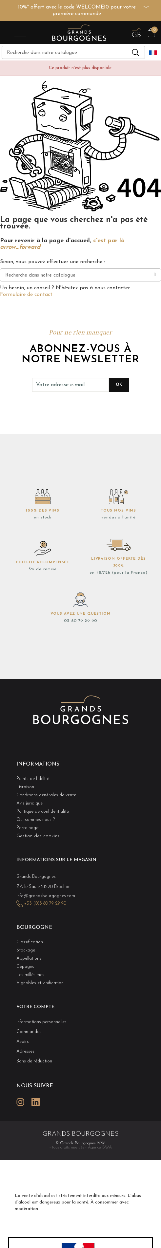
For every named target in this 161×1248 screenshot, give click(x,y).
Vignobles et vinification (40, 983)
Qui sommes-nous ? (35, 819)
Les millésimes (30, 974)
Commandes (28, 1031)
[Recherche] (73, 52)
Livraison (25, 787)
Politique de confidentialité (42, 811)
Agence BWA (100, 1147)
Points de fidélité (32, 778)
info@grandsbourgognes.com (45, 896)
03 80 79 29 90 (80, 621)
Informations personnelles (41, 1022)
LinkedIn (35, 1102)
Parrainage (27, 827)
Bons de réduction (34, 1061)
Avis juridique (29, 803)
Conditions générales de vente (46, 795)
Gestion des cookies (37, 836)
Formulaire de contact (26, 294)
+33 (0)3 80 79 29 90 (45, 903)
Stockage (25, 950)
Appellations (28, 958)
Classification (29, 942)
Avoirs (22, 1041)
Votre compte (35, 1006)
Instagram (20, 1102)
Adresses (25, 1051)
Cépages (25, 966)
